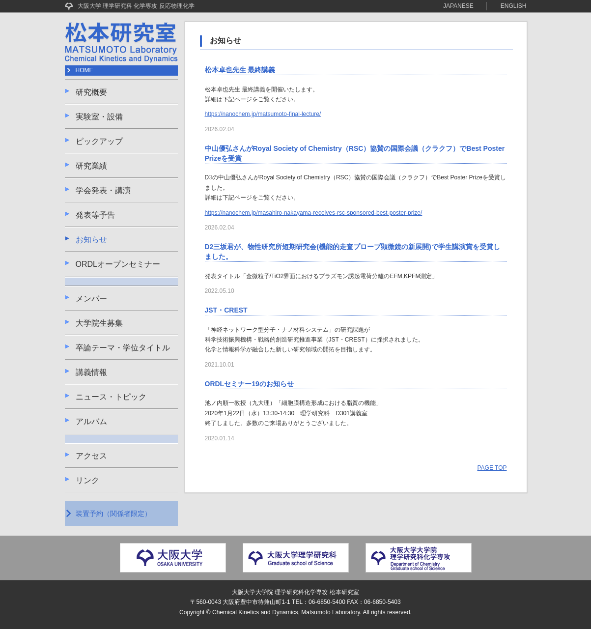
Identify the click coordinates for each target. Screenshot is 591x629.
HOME (84, 70)
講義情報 (91, 372)
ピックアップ (99, 141)
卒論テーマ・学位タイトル (123, 347)
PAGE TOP (492, 467)
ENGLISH (514, 5)
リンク (87, 480)
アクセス (91, 456)
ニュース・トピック (111, 397)
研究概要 (91, 92)
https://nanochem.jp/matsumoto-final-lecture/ (263, 114)
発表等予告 (95, 215)
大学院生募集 (99, 323)
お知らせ (91, 239)
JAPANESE (458, 5)
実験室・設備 (99, 117)
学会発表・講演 (103, 190)
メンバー (91, 298)
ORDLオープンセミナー (118, 264)
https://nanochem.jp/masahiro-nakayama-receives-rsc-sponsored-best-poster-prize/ (313, 212)
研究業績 (91, 166)
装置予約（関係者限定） (113, 513)
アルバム (91, 421)
